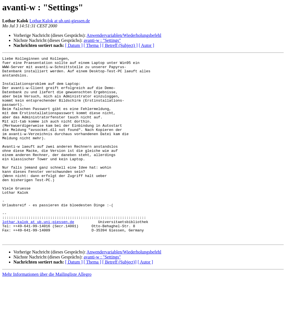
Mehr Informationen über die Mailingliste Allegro (46, 311)
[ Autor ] (146, 45)
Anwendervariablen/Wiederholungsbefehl (124, 35)
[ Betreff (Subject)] (119, 298)
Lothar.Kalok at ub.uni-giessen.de (60, 20)
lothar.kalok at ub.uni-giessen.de (38, 255)
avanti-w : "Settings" (102, 40)
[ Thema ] (92, 45)
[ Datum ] (73, 45)
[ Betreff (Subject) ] (119, 45)
